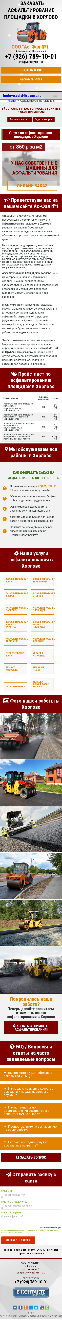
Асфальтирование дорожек (44, 640)
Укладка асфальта (39, 654)
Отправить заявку (18, 1240)
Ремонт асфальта (12, 668)
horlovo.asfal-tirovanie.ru (22, 95)
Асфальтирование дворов (17, 594)
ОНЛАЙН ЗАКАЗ (32, 186)
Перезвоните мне (31, 70)
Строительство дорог (15, 654)
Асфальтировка (15, 686)
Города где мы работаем (31, 1253)
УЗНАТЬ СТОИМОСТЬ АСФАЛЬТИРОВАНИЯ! (31, 1028)
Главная (8, 1249)
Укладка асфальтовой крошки (41, 684)
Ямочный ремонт (38, 668)
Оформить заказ (31, 79)
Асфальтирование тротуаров (17, 640)
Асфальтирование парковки (17, 609)
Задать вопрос (44, 119)
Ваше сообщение (11, 1212)
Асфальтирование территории (44, 580)
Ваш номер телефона (14, 1201)
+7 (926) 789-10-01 (31, 56)
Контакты (52, 1249)
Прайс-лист (20, 1249)
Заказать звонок (19, 119)
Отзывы (41, 1249)
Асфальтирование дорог (17, 580)
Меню (55, 94)
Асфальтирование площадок (44, 609)
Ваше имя (7, 1190)
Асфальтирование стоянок (44, 594)
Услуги (31, 1249)
